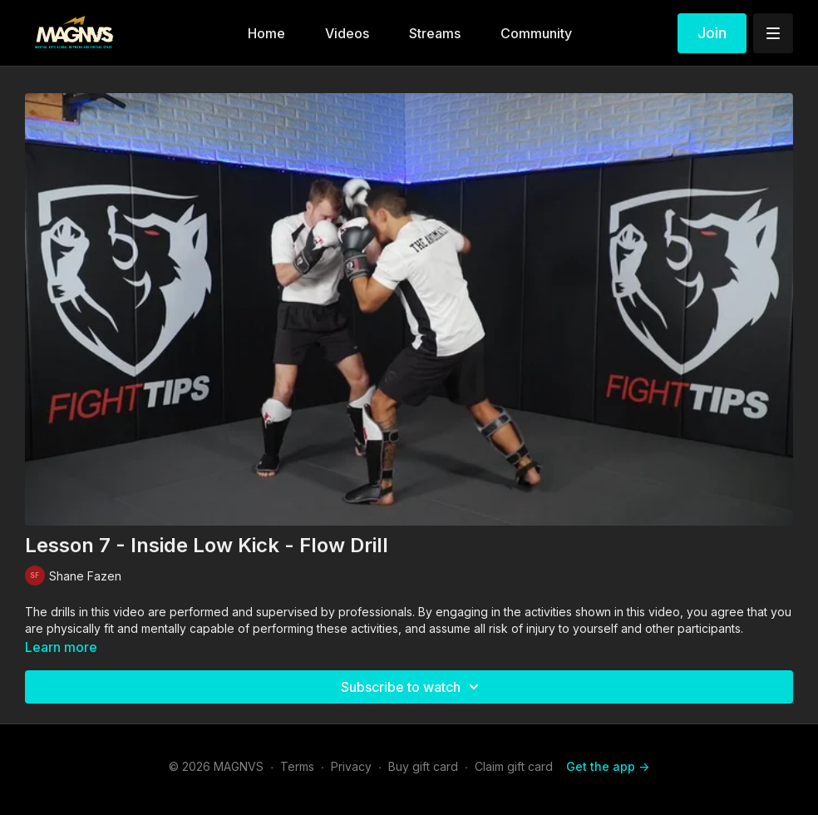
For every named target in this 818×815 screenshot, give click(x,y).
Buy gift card (423, 766)
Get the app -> (607, 766)
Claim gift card (514, 766)
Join (712, 33)
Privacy (351, 766)
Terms (297, 766)
